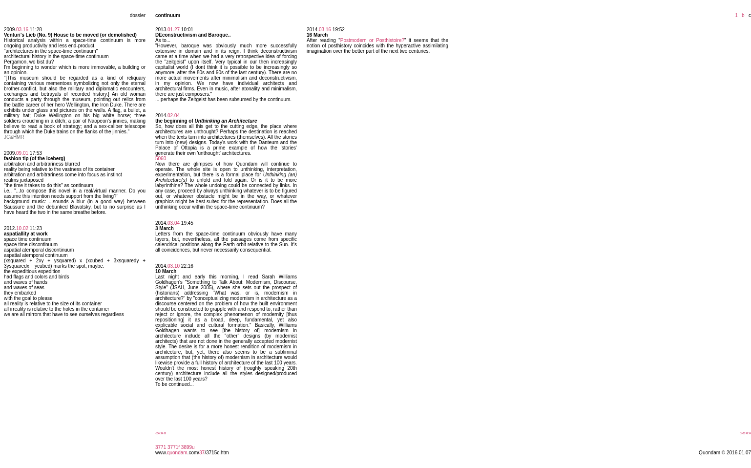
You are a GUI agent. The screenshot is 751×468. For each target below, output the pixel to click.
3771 (160, 447)
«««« (160, 433)
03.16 (22, 29)
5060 (160, 158)
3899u (188, 447)
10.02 (22, 228)
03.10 (173, 266)
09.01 (22, 153)
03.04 (173, 223)
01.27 (173, 29)
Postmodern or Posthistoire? (372, 40)
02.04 (173, 115)
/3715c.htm (217, 452)
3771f (173, 447)
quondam (177, 452)
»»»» (745, 433)
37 (202, 452)
